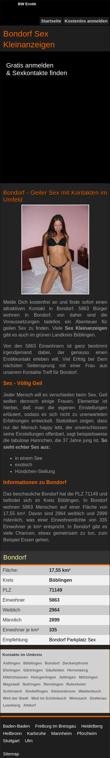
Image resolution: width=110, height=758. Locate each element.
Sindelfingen (36, 691)
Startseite (51, 20)
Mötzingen (88, 677)
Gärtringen (33, 670)
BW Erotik (27, 4)
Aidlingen (11, 663)
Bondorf (52, 663)
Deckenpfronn (75, 663)
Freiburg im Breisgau (55, 726)
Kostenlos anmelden (86, 20)
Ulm (29, 740)
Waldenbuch (90, 691)
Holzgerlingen (43, 677)
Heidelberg (92, 726)
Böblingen (32, 663)
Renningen (53, 684)
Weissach (78, 698)
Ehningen (11, 670)
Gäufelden (55, 670)
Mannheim (61, 733)
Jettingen (67, 677)
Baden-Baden (16, 726)
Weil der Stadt (15, 698)
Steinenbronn (63, 691)
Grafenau (98, 698)
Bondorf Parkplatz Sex (72, 639)
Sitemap (11, 753)
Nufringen (31, 684)
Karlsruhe (36, 733)
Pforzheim (87, 733)
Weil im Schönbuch (48, 698)
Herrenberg (77, 670)
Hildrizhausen (15, 677)
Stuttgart (11, 740)
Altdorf (29, 705)
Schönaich (12, 691)
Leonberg (11, 705)
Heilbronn (12, 733)
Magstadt (11, 684)
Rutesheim (76, 684)
